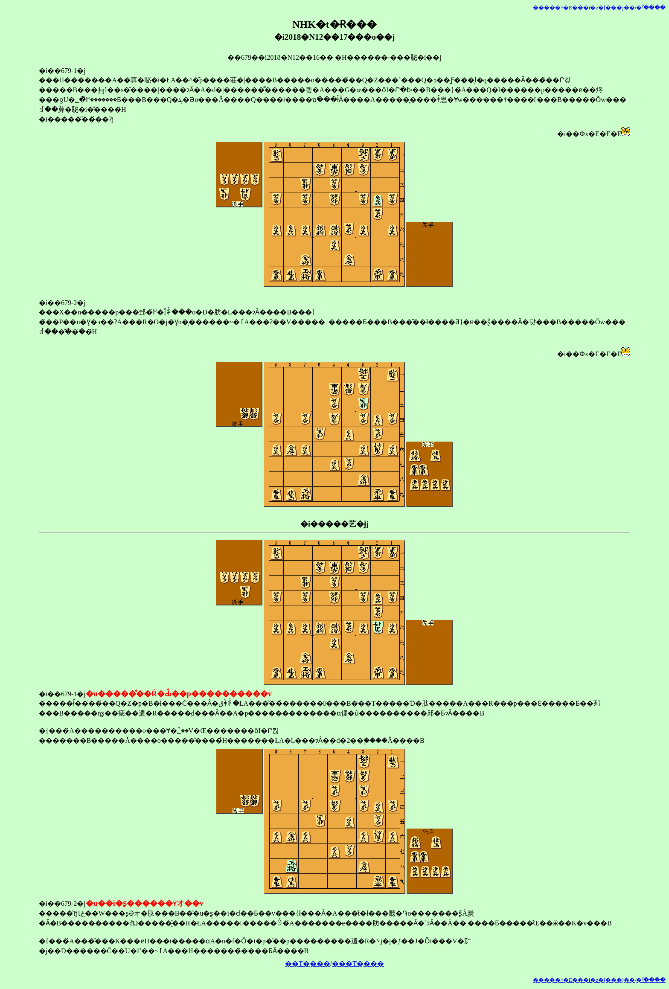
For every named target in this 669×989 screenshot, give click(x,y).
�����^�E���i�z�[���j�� (584, 8)
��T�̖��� (307, 963)
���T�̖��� (358, 963)
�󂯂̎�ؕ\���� (651, 8)
